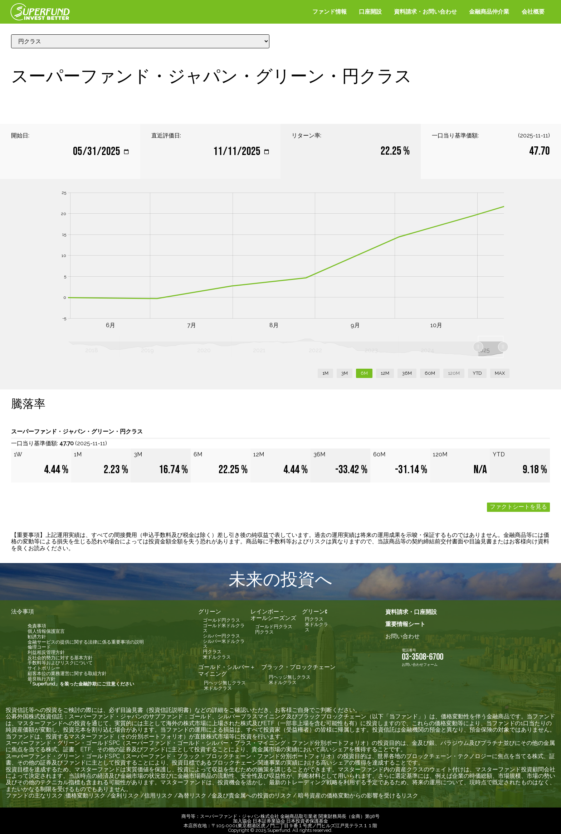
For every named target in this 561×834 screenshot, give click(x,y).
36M (407, 370)
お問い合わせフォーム (420, 661)
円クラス (212, 648)
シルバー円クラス (221, 633)
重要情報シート (405, 621)
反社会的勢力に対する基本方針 (60, 655)
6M (364, 370)
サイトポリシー (44, 665)
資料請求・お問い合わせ (425, 11)
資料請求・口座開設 (411, 609)
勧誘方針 (37, 633)
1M (325, 370)
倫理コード (39, 644)
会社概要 (533, 11)
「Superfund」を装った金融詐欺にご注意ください (81, 681)
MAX (500, 370)
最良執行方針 (41, 676)
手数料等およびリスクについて (60, 660)
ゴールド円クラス (221, 617)
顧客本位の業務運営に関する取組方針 (67, 670)
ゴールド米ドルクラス (224, 625)
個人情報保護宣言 (46, 628)
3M (344, 370)
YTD (477, 370)
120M (454, 370)
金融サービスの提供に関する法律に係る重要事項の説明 (86, 639)
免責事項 (37, 623)
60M (430, 370)
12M (385, 370)
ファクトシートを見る (518, 504)
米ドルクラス (217, 654)
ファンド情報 (329, 11)
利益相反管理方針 (46, 649)
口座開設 (370, 11)
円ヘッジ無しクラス (225, 680)
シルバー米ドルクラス (224, 641)
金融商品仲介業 (489, 11)
